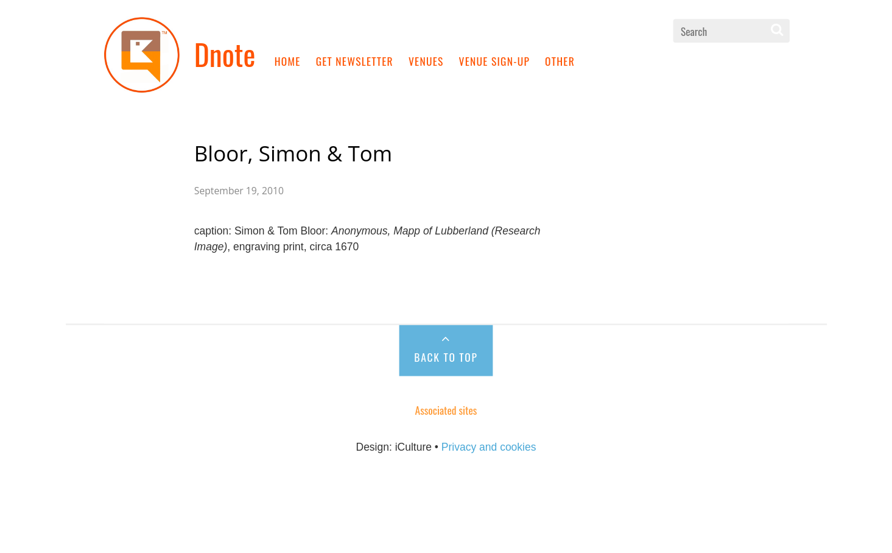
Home (288, 60)
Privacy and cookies (488, 447)
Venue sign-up (494, 60)
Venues (426, 60)
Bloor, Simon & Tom (293, 152)
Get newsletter (354, 60)
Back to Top (445, 356)
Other (560, 60)
